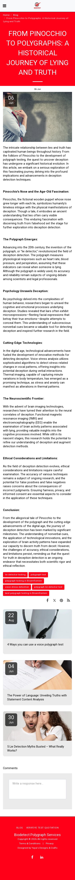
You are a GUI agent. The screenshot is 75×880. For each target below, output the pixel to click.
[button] (4, 6)
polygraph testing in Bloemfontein (23, 580)
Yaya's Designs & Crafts (44, 847)
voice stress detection (17, 587)
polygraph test (38, 574)
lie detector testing (15, 574)
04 (11, 668)
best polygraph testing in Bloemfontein (26, 593)
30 (11, 719)
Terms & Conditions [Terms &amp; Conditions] (29, 843)
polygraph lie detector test (48, 587)
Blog (15, 15)
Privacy (50, 843)
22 (11, 617)
